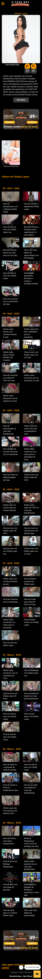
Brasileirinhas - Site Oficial (21, 976)
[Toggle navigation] (3, 4)
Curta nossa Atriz (12, 65)
